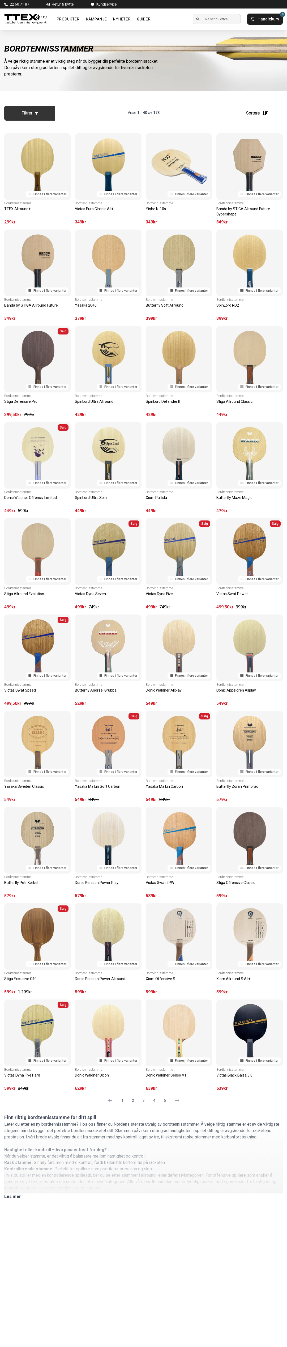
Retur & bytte (63, 4)
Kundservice (106, 4)
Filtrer (30, 113)
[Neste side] (175, 1100)
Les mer (12, 1196)
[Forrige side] (112, 1100)
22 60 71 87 (19, 4)
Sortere (257, 113)
